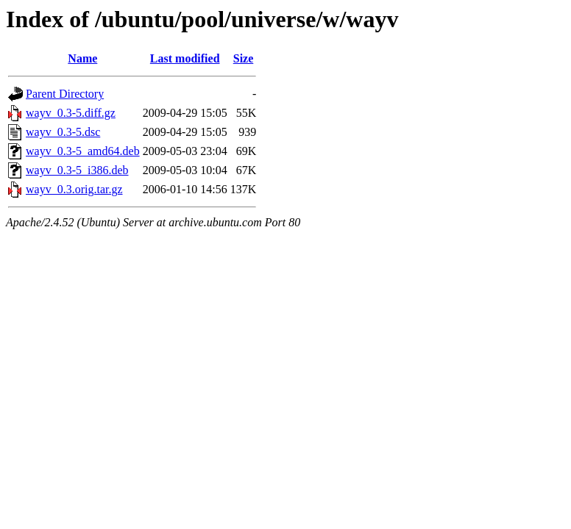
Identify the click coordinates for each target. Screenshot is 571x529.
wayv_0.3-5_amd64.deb (83, 151)
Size (243, 58)
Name (82, 58)
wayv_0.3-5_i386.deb (77, 170)
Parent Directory (65, 93)
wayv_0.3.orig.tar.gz (74, 189)
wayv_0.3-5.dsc (63, 132)
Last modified (185, 58)
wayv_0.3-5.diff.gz (71, 113)
